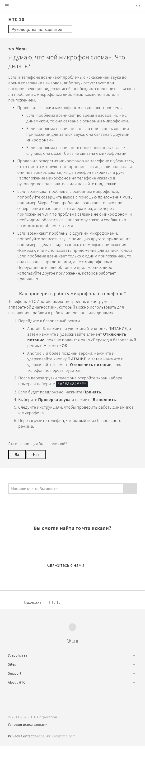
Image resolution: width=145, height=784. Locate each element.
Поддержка (33, 640)
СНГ (75, 679)
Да (17, 488)
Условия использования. (30, 762)
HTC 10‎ (58, 640)
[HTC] (72, 6)
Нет (36, 488)
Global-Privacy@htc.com (58, 774)
